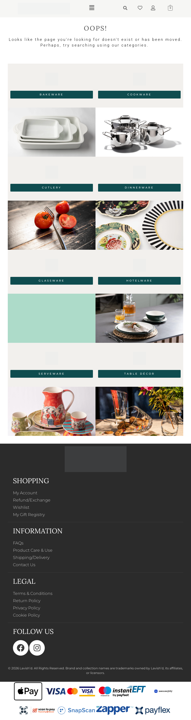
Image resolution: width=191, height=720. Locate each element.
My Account (25, 492)
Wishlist (21, 507)
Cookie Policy (26, 615)
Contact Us (24, 564)
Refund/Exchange (31, 500)
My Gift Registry (29, 514)
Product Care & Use (33, 550)
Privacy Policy (26, 607)
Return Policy (26, 600)
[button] (91, 8)
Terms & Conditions (33, 593)
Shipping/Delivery (31, 557)
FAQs (18, 543)
